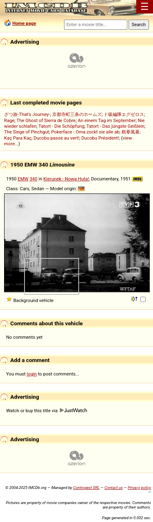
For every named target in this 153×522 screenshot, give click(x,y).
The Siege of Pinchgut (26, 132)
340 (33, 179)
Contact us (113, 487)
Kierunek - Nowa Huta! (66, 179)
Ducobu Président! (100, 138)
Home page (24, 23)
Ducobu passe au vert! (56, 138)
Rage (9, 120)
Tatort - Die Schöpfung (61, 126)
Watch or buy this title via (46, 410)
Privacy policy (139, 487)
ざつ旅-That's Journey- (27, 114)
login (32, 374)
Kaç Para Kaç (17, 138)
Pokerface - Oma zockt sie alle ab (85, 132)
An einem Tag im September (107, 120)
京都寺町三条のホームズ (77, 114)
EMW (23, 179)
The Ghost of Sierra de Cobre (46, 120)
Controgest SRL (86, 487)
